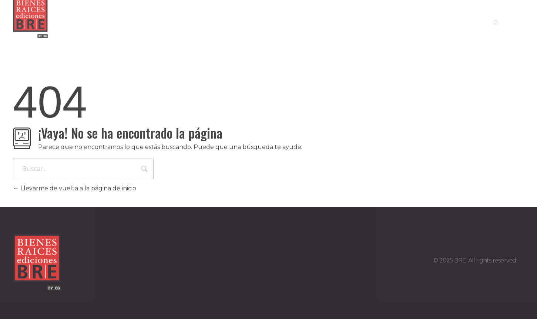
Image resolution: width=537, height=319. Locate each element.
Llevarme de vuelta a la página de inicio (74, 188)
